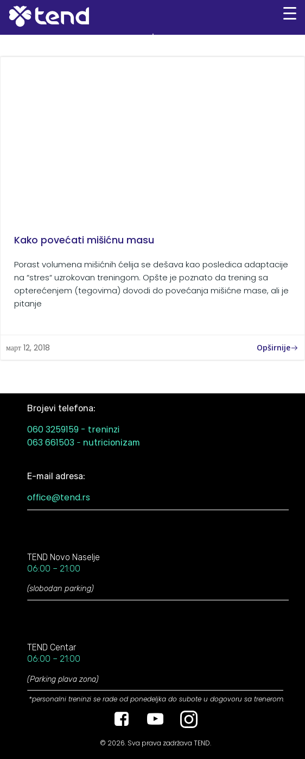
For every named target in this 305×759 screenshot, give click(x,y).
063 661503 (50, 442)
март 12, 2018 (28, 347)
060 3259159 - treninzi (73, 429)
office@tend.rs (58, 497)
